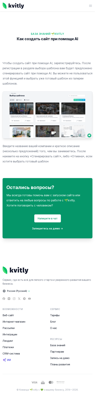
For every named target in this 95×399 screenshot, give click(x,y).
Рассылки (9, 328)
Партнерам (57, 351)
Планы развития (60, 364)
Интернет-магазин (14, 321)
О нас (53, 328)
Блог (53, 321)
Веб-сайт (8, 315)
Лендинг (8, 340)
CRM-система (11, 353)
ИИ (7, 360)
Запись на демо (60, 358)
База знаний (57, 345)
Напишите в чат (48, 218)
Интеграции (10, 334)
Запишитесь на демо (47, 228)
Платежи (8, 347)
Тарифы (55, 315)
